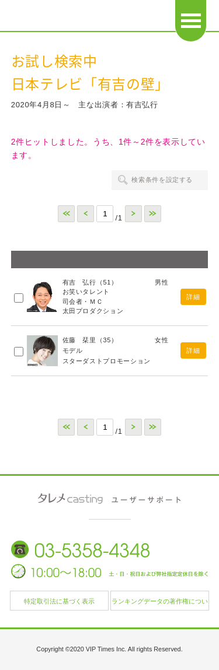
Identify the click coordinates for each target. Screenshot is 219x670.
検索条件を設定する (162, 179)
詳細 (193, 296)
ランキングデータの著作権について (160, 604)
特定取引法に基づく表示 (59, 601)
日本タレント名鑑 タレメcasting (79, 17)
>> (153, 214)
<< (66, 214)
